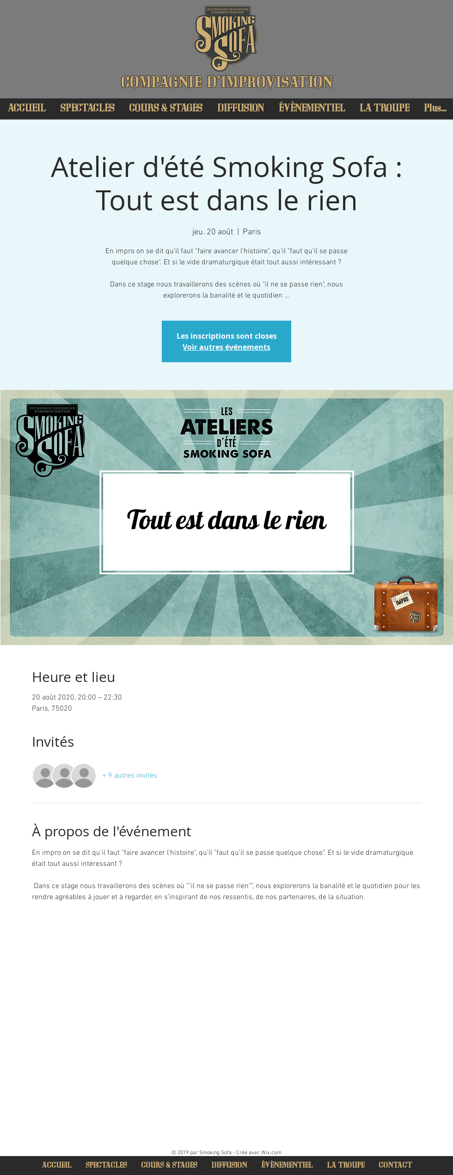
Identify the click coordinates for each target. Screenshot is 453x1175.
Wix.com (271, 1153)
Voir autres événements (226, 347)
